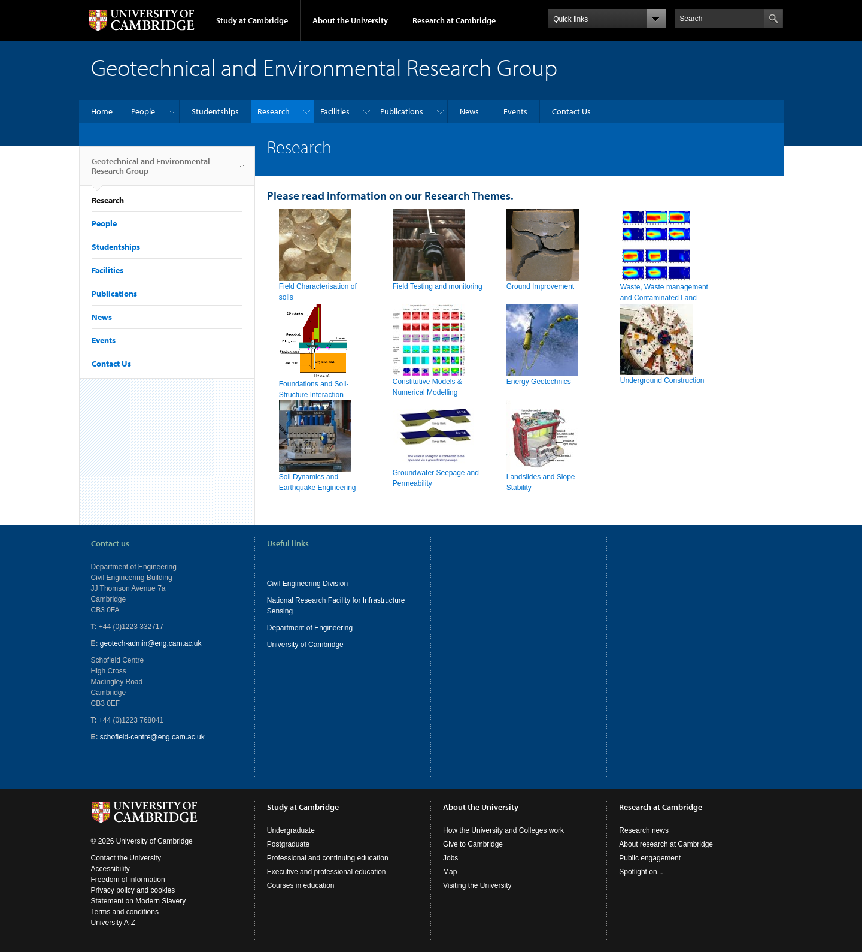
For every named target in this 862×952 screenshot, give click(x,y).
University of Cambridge (305, 644)
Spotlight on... (641, 872)
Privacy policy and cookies (133, 890)
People (143, 111)
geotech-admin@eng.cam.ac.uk (151, 643)
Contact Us (571, 111)
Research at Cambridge (454, 20)
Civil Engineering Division (307, 583)
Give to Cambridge (473, 844)
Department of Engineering (310, 628)
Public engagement (650, 858)
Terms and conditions (125, 912)
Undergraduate (291, 830)
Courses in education (301, 885)
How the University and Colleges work (503, 830)
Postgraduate (288, 844)
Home (102, 111)
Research (273, 111)
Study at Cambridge (252, 20)
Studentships (215, 111)
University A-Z (113, 922)
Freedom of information (128, 879)
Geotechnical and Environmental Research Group (151, 171)
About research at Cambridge (666, 844)
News (469, 111)
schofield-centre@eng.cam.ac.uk (152, 737)
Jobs (450, 858)
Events (515, 111)
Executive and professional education (326, 872)
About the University (350, 20)
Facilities (335, 111)
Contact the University (126, 858)
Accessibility (110, 869)
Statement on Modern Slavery (138, 901)
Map (450, 872)
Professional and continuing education (327, 858)
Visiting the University (477, 885)
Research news (644, 830)
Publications (401, 111)
